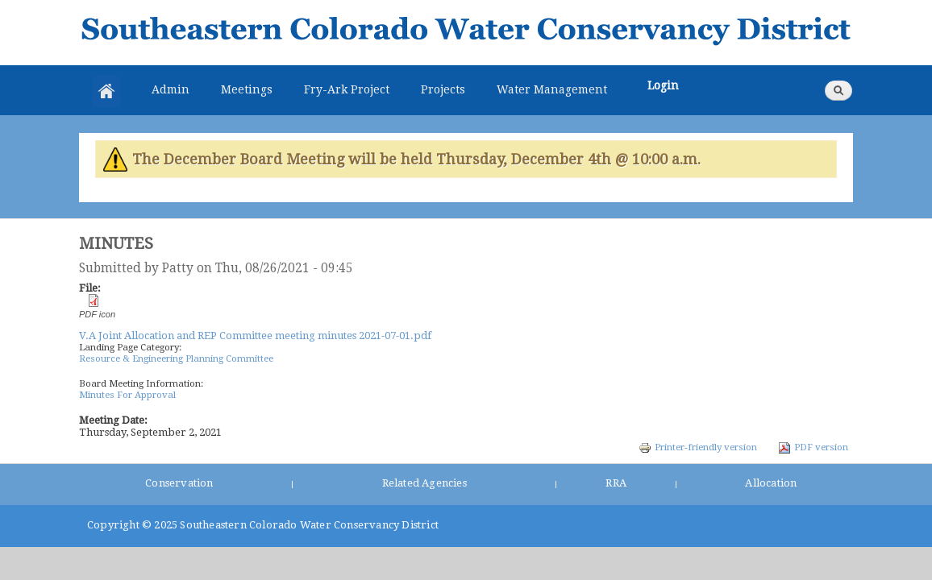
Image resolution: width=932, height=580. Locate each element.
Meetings (247, 89)
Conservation (179, 483)
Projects (443, 89)
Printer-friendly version (698, 447)
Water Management (552, 89)
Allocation (771, 483)
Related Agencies (424, 483)
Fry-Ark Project (346, 89)
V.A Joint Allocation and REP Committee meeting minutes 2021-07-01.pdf (255, 335)
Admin (170, 89)
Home (106, 91)
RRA (615, 483)
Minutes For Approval (127, 394)
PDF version (813, 447)
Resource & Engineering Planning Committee (176, 358)
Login (663, 85)
